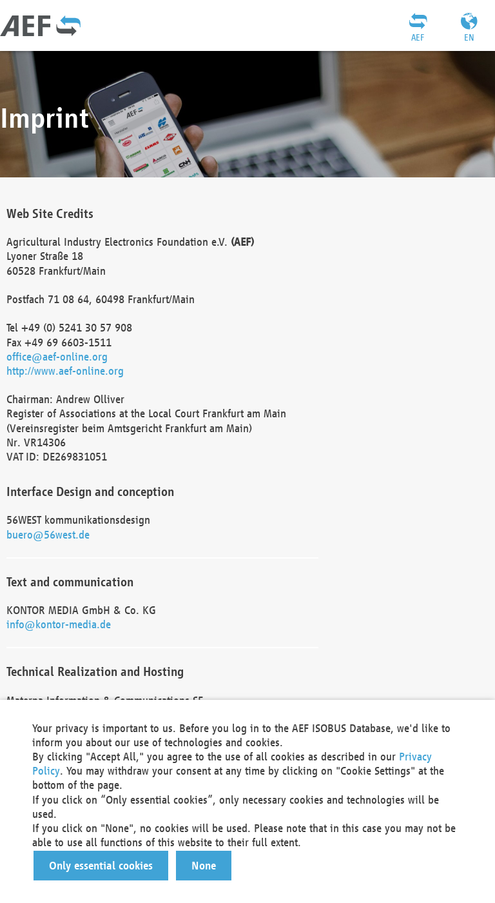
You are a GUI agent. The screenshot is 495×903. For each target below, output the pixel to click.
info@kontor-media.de (58, 624)
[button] (101, 865)
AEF (417, 37)
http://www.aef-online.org (65, 370)
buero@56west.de (48, 534)
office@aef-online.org (57, 356)
